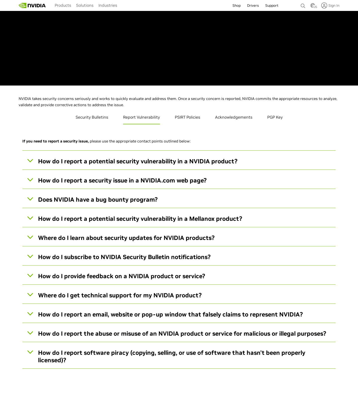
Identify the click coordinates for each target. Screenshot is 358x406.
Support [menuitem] (271, 5)
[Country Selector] (313, 6)
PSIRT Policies (187, 117)
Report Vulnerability (141, 117)
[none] (303, 3)
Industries (107, 5)
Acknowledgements (233, 117)
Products (63, 5)
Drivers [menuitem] (253, 5)
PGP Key (275, 117)
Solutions (84, 5)
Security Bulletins (92, 117)
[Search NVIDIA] (303, 4)
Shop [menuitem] (236, 5)
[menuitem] (63, 5)
